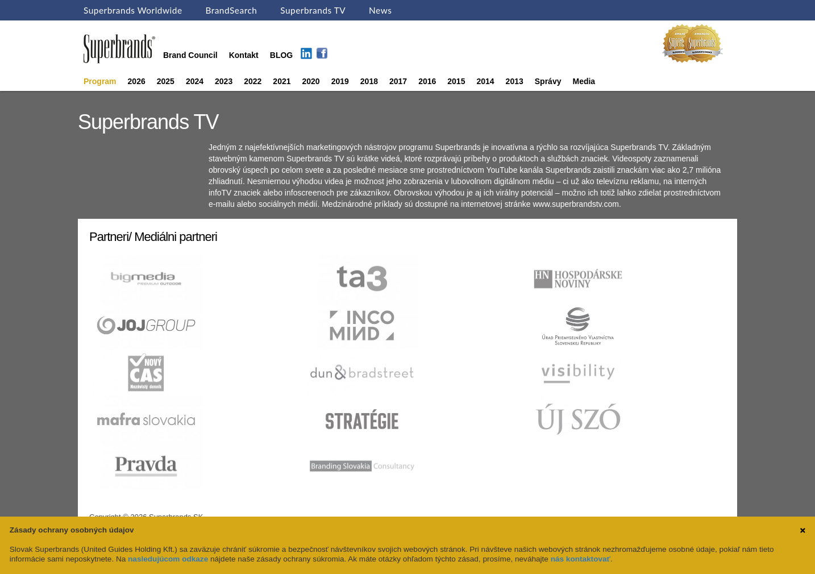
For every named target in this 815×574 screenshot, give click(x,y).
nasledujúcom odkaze (168, 559)
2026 (136, 81)
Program (100, 81)
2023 (223, 81)
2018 (369, 81)
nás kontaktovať (580, 559)
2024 (194, 81)
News (380, 10)
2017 (398, 81)
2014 (485, 81)
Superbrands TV (313, 10)
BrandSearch (231, 10)
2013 (514, 81)
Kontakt (244, 55)
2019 (340, 81)
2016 (427, 81)
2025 (165, 81)
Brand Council (190, 55)
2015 (456, 81)
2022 (252, 81)
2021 (281, 81)
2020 (311, 81)
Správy (548, 81)
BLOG (281, 55)
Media (583, 81)
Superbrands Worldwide (133, 10)
